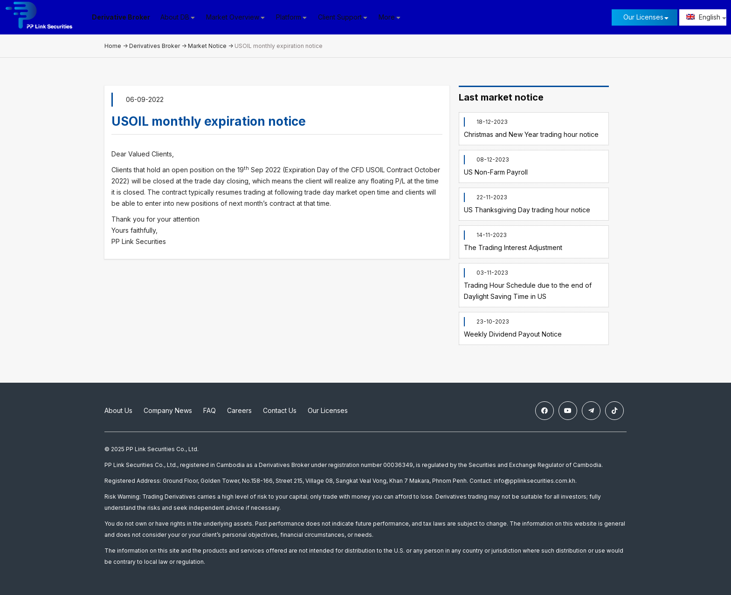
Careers (239, 410)
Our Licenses (643, 17)
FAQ (209, 410)
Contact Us (280, 410)
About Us (118, 410)
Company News (168, 410)
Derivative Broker (121, 17)
